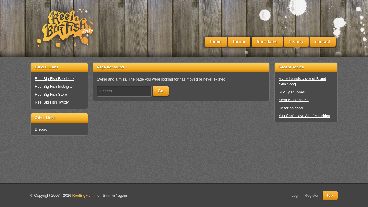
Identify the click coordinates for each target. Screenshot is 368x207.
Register (311, 195)
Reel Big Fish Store (51, 94)
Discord (41, 129)
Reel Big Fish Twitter (52, 102)
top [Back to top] (330, 195)
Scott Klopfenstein (294, 100)
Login (296, 195)
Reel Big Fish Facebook (54, 78)
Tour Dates (267, 41)
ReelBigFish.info (85, 195)
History (296, 41)
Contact (322, 41)
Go (161, 91)
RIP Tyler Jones (292, 92)
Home (215, 41)
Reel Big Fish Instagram (55, 86)
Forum (239, 41)
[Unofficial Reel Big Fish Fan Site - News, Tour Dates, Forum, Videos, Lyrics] (64, 27)
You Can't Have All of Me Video (304, 116)
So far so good (291, 108)
